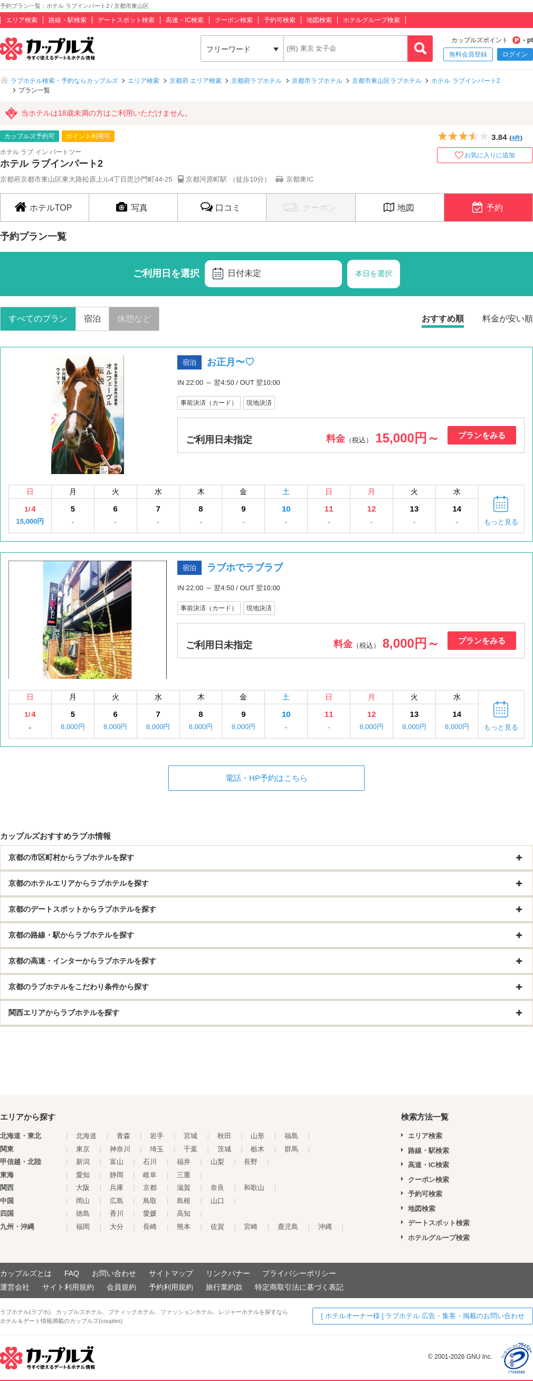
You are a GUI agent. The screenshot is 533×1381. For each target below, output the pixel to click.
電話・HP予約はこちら (266, 777)
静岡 (116, 1175)
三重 (184, 1175)
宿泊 (92, 318)
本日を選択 (373, 273)
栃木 (257, 1149)
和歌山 (254, 1187)
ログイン (515, 54)
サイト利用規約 (68, 1287)
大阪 (83, 1187)
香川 (116, 1213)
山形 (257, 1136)
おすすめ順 (443, 318)
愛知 (83, 1175)
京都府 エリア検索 (195, 80)
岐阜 (150, 1175)
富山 (116, 1162)
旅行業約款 (224, 1287)
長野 (251, 1162)
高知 (184, 1213)
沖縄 (325, 1227)
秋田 (224, 1136)
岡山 (83, 1201)
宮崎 (251, 1227)
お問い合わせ (114, 1273)
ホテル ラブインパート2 (465, 80)
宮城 (190, 1136)
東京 (83, 1149)
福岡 (83, 1227)
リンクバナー (228, 1273)
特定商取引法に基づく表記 (299, 1287)
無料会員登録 (468, 54)
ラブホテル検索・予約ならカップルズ (64, 80)
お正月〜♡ (230, 362)
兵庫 (116, 1187)
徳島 (83, 1213)
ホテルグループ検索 (371, 20)
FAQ (71, 1273)
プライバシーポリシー (299, 1273)
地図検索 (319, 20)
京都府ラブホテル (256, 80)
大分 (116, 1227)
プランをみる (482, 435)
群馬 (291, 1149)
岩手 (157, 1136)
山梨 (217, 1162)
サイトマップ (171, 1273)
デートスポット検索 (126, 20)
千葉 (190, 1149)
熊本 (184, 1227)
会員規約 (121, 1287)
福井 (184, 1162)
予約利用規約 (171, 1287)
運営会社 (15, 1287)
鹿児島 (288, 1227)
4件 (515, 138)
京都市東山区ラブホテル (387, 80)
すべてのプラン (38, 318)
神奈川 (120, 1149)
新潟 (83, 1162)
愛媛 (150, 1213)
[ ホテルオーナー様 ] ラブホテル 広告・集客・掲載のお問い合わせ (423, 1316)
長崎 (150, 1227)
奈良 (217, 1187)
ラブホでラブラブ (245, 567)
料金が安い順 (507, 318)
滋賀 (184, 1187)
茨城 (224, 1149)
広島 (116, 1201)
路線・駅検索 (68, 20)
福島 (291, 1136)
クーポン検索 (234, 20)
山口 (217, 1201)
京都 (150, 1187)
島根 (184, 1201)
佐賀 (217, 1227)
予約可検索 (280, 20)
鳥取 (150, 1201)
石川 (150, 1162)
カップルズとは (26, 1273)
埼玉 (157, 1149)
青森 (123, 1136)
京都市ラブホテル (317, 80)
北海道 (86, 1136)
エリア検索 (21, 20)
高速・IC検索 (185, 20)
